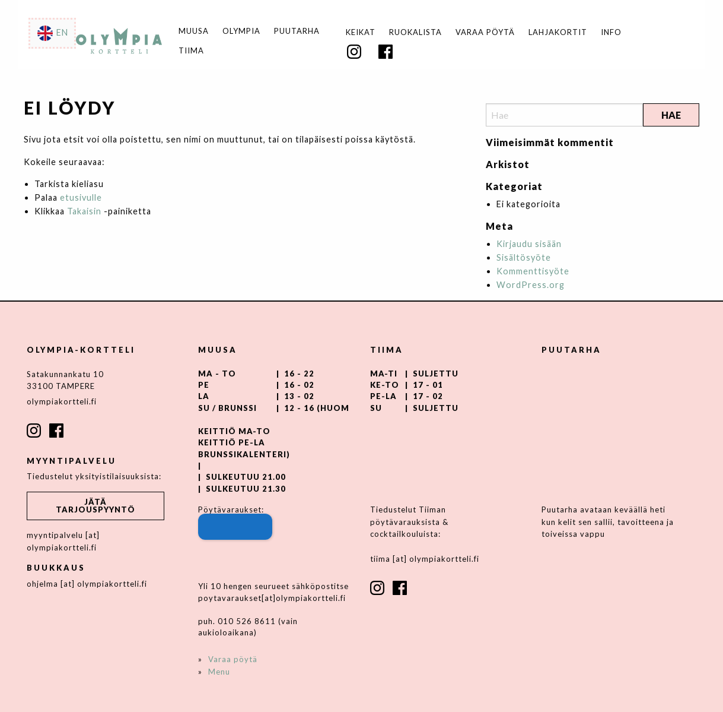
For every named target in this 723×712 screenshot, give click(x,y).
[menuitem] (360, 32)
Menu (219, 671)
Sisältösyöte (523, 257)
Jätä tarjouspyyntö (95, 505)
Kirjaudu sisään (529, 244)
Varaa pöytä (485, 32)
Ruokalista (415, 32)
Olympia (241, 31)
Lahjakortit (557, 32)
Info (611, 32)
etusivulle (81, 197)
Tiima (191, 51)
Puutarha (297, 31)
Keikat (360, 32)
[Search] (564, 114)
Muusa (194, 31)
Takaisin (84, 211)
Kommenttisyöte (532, 271)
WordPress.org (530, 285)
